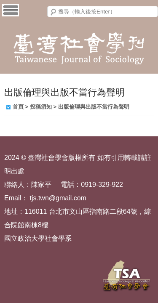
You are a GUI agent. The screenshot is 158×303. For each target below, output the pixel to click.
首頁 (18, 107)
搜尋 (53, 12)
